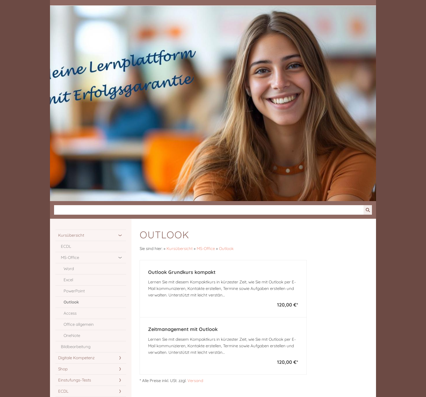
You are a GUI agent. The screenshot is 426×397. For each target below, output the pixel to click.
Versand (195, 380)
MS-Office (206, 248)
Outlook (226, 248)
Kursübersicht (180, 248)
